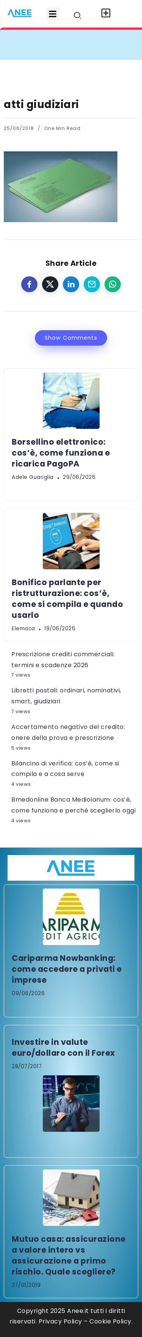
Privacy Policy (60, 1321)
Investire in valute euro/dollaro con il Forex (63, 1047)
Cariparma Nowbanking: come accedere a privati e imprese (67, 969)
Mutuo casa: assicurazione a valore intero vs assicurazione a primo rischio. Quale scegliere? (69, 1255)
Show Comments (71, 337)
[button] (53, 14)
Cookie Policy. (111, 1321)
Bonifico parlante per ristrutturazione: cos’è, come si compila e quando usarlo (67, 598)
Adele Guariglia (33, 477)
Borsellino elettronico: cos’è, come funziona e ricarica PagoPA (61, 452)
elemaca (23, 628)
